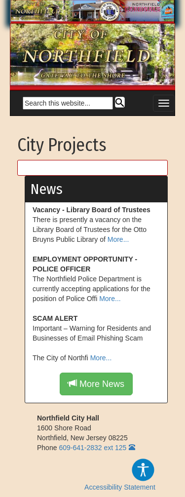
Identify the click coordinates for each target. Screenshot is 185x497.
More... (118, 239)
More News (96, 384)
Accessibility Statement (119, 474)
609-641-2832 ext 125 (92, 448)
